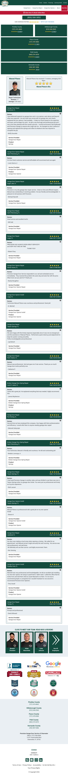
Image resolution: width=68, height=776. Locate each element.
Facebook (31, 760)
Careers (45, 2)
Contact (65, 2)
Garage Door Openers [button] (50, 8)
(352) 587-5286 (34, 728)
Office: (34, 735)
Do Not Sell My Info (49, 765)
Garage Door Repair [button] (37, 8)
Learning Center (58, 2)
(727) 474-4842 (34, 704)
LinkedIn (41, 760)
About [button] (59, 8)
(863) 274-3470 (34, 722)
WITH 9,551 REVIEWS (47, 22)
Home (40, 2)
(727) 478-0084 (34, 716)
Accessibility (37, 765)
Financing (50, 2)
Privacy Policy (27, 765)
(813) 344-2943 (34, 710)
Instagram (36, 760)
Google (27, 760)
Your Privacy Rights (34, 768)
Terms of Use (16, 765)
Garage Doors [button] (27, 8)
